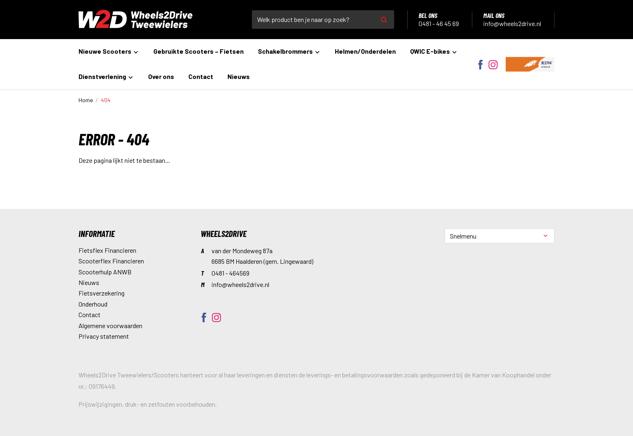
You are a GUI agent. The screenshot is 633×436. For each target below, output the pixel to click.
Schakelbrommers (289, 51)
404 (106, 99)
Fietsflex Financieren (107, 250)
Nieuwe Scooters (109, 51)
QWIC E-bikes (434, 51)
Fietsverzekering (101, 293)
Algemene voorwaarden (110, 325)
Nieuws (238, 76)
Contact (200, 76)
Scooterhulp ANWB (105, 272)
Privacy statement (104, 336)
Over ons (161, 76)
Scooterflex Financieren (111, 261)
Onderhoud (93, 304)
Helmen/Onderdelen (365, 51)
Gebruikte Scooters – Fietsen (198, 51)
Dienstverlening (106, 76)
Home (86, 99)
